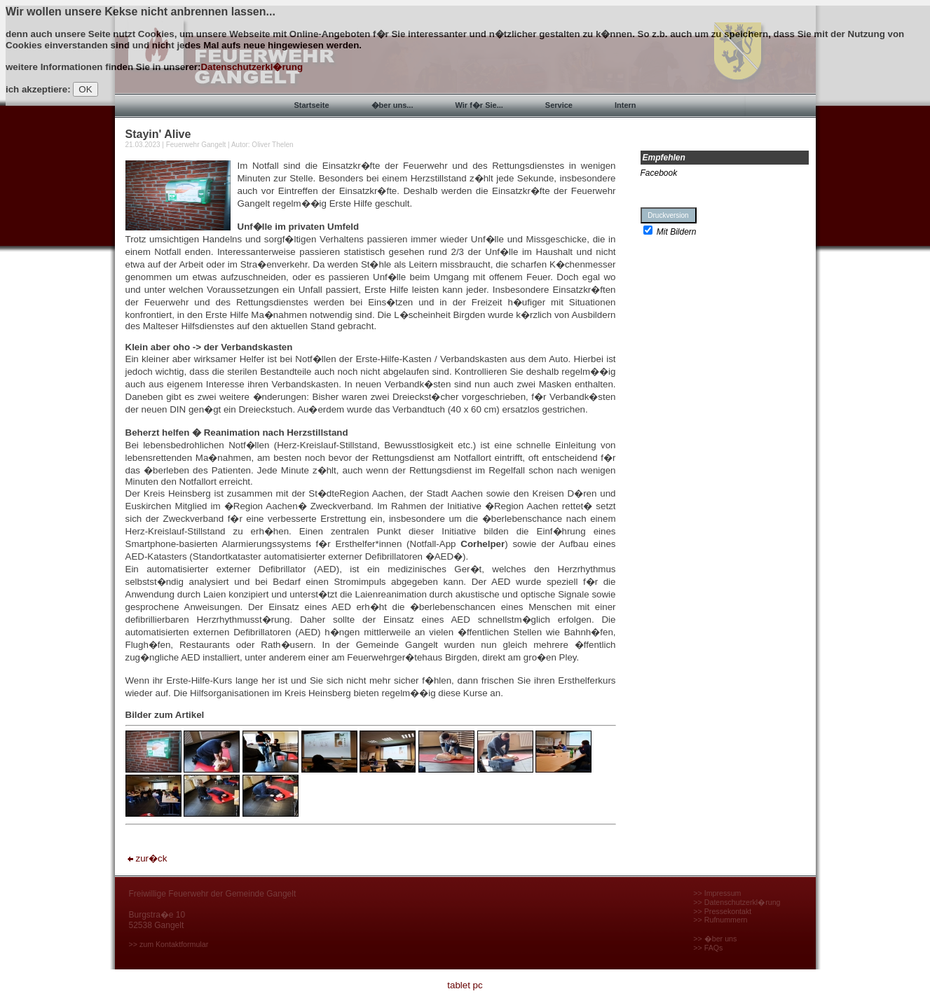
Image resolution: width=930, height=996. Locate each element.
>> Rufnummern (720, 919)
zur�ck (146, 858)
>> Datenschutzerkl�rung (736, 902)
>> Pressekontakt (722, 911)
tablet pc (464, 985)
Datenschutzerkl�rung (251, 67)
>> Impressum (717, 893)
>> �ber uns (715, 938)
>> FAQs (708, 947)
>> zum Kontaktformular (169, 944)
